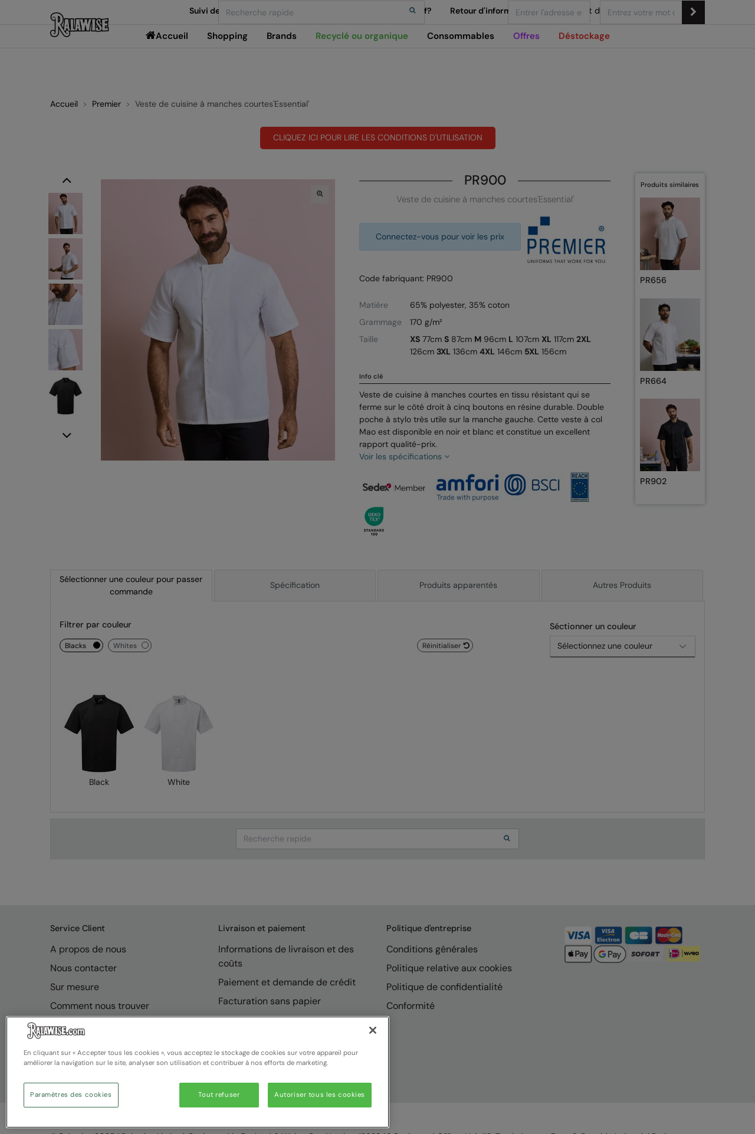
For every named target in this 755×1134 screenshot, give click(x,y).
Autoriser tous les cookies (319, 1094)
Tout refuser (218, 1094)
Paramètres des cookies (71, 1094)
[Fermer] (373, 1030)
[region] (197, 1072)
